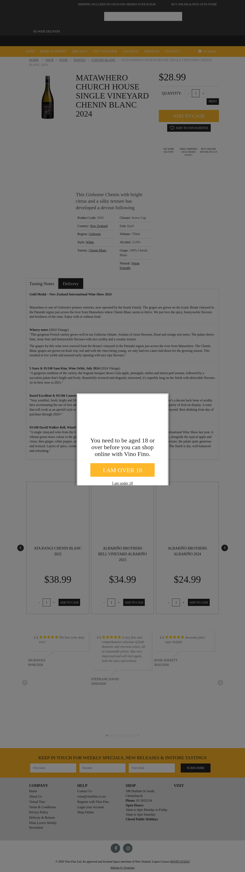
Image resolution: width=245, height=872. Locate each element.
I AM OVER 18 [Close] (122, 470)
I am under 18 (122, 483)
